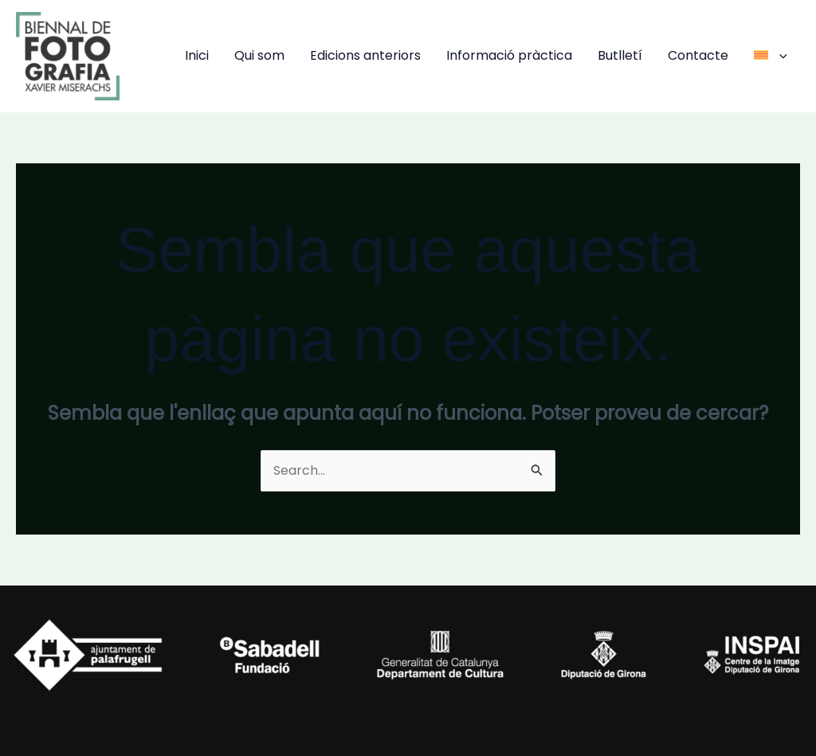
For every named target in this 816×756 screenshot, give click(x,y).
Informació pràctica (509, 55)
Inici (197, 55)
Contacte (698, 55)
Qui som (259, 55)
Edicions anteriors (365, 55)
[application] (779, 55)
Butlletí (620, 55)
